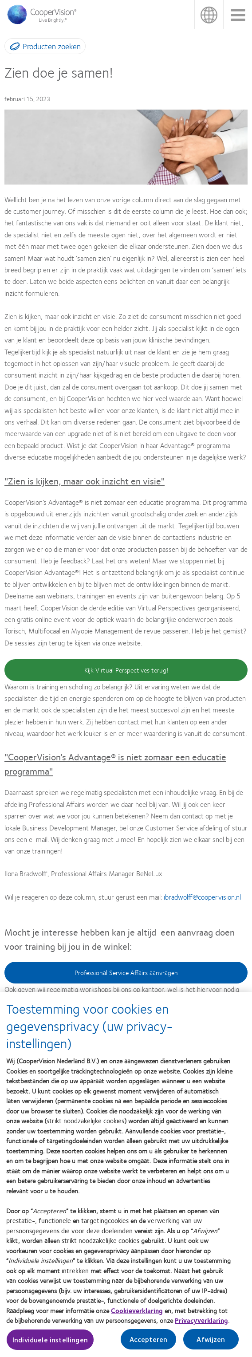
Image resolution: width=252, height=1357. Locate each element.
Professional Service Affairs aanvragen (126, 972)
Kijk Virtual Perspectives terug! (126, 670)
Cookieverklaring (137, 1316)
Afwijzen (211, 1345)
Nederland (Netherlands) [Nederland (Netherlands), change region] (208, 14)
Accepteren (149, 1345)
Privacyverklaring (201, 1326)
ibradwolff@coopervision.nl (202, 896)
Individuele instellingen (50, 1345)
